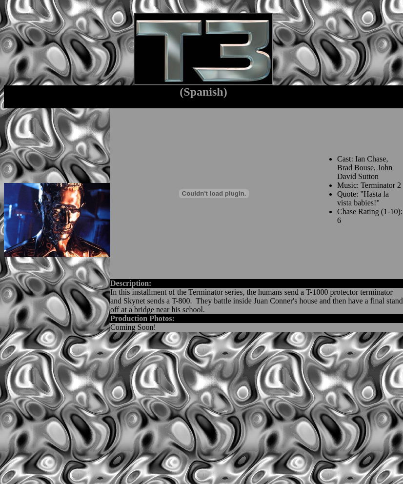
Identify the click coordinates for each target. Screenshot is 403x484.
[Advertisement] (148, 408)
